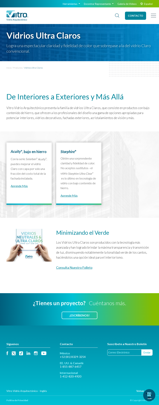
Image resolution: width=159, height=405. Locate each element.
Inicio (8, 67)
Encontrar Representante (99, 3)
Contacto (135, 15)
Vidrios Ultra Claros (33, 67)
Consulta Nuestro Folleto (74, 267)
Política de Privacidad (17, 400)
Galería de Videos (127, 3)
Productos (17, 67)
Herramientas (71, 3)
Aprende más (19, 186)
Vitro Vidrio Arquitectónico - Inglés (26, 390)
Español (146, 3)
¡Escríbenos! (79, 315)
